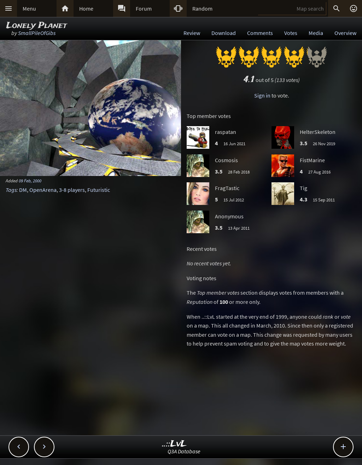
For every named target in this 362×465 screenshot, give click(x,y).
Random (202, 8)
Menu (29, 8)
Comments (260, 32)
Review (191, 32)
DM (23, 189)
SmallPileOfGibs (37, 32)
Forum (144, 8)
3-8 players (72, 189)
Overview (345, 32)
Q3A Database (184, 451)
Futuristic (98, 189)
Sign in (262, 95)
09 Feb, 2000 (30, 180)
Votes (290, 32)
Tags (11, 189)
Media (316, 32)
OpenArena (43, 189)
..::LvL (174, 444)
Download (223, 32)
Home (86, 8)
